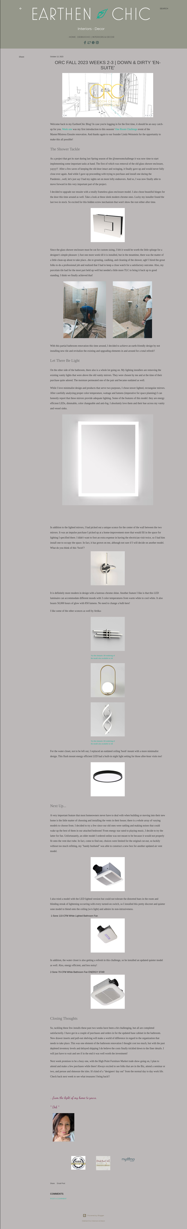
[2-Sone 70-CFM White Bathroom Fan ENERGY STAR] (107, 972)
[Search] (164, 8)
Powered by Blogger (93, 1215)
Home (71, 37)
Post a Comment (58, 1198)
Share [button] (21, 57)
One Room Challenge (126, 129)
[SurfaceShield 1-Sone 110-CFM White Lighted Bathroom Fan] (107, 916)
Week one (67, 129)
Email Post (61, 1183)
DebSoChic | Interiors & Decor (95, 37)
